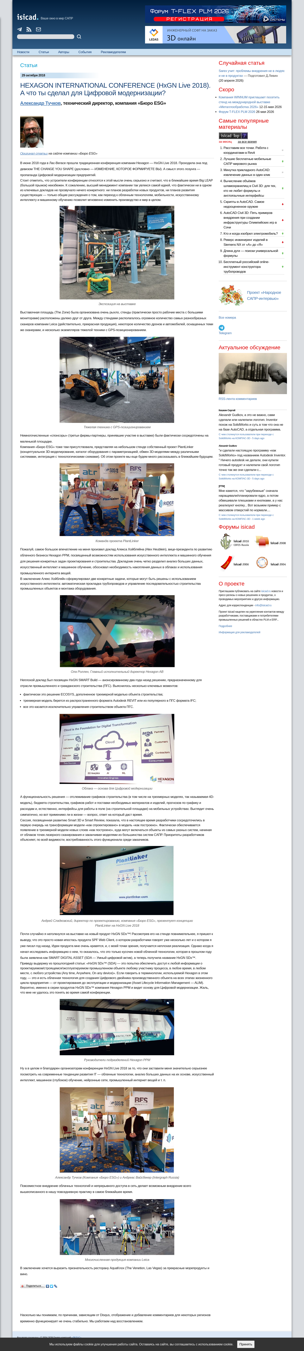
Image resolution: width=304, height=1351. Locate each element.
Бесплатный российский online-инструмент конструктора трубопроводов (246, 266)
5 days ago (258, 438)
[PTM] (222, 486)
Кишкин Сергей (227, 410)
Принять (245, 1344)
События (85, 52)
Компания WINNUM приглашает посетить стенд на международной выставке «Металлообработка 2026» (249, 102)
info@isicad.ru (263, 605)
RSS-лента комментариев (238, 399)
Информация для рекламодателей (239, 632)
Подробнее (225, 626)
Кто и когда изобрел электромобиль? (251, 233)
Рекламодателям (113, 52)
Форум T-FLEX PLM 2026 (237, 112)
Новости (23, 52)
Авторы (63, 52)
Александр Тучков (40, 103)
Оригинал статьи (34, 153)
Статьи (44, 52)
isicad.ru (266, 591)
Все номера (227, 317)
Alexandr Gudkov (228, 446)
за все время (247, 142)
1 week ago (258, 518)
